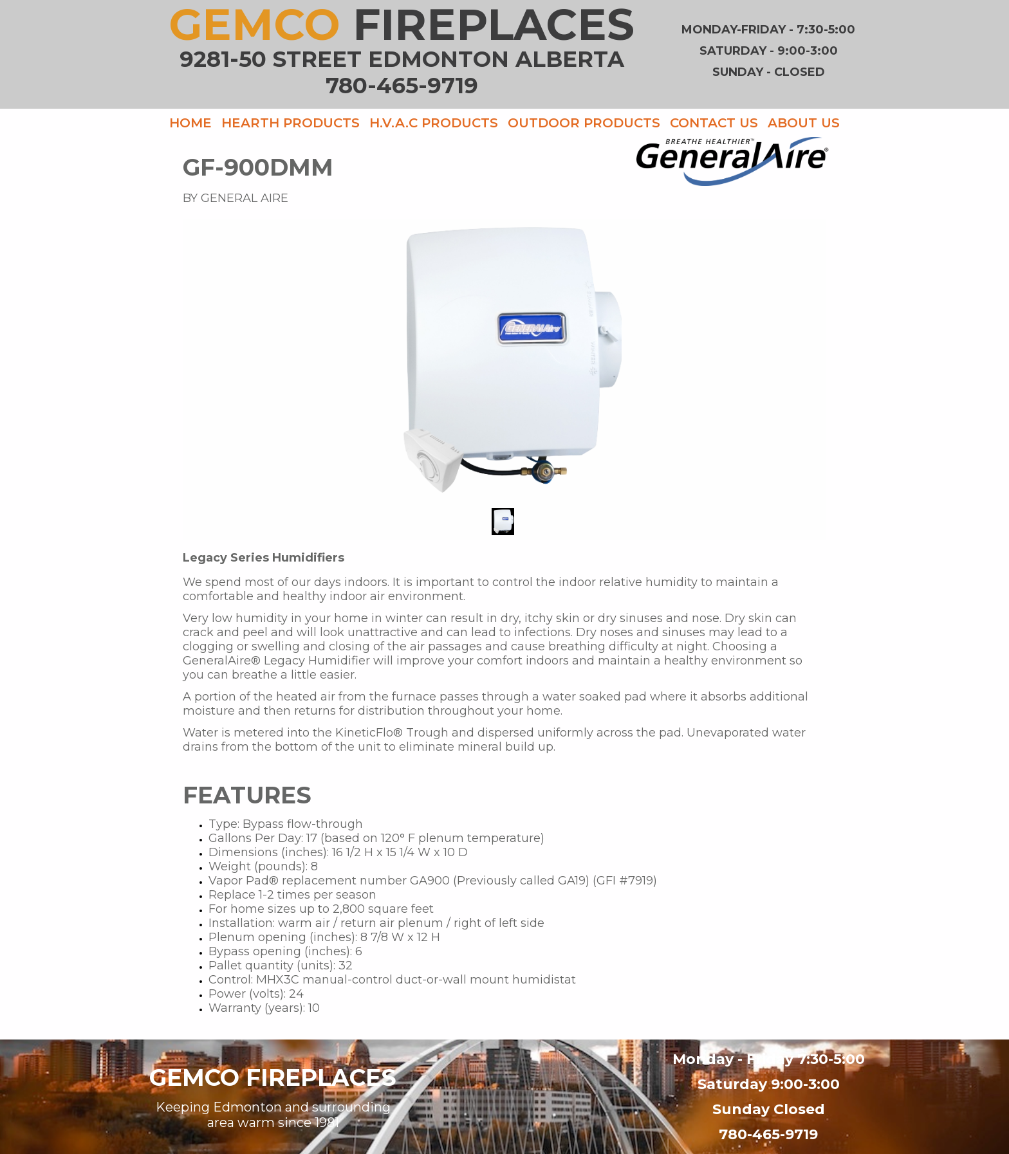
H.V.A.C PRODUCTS (433, 123)
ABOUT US (804, 123)
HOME (190, 123)
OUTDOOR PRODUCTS (584, 123)
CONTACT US (714, 123)
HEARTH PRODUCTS (290, 123)
